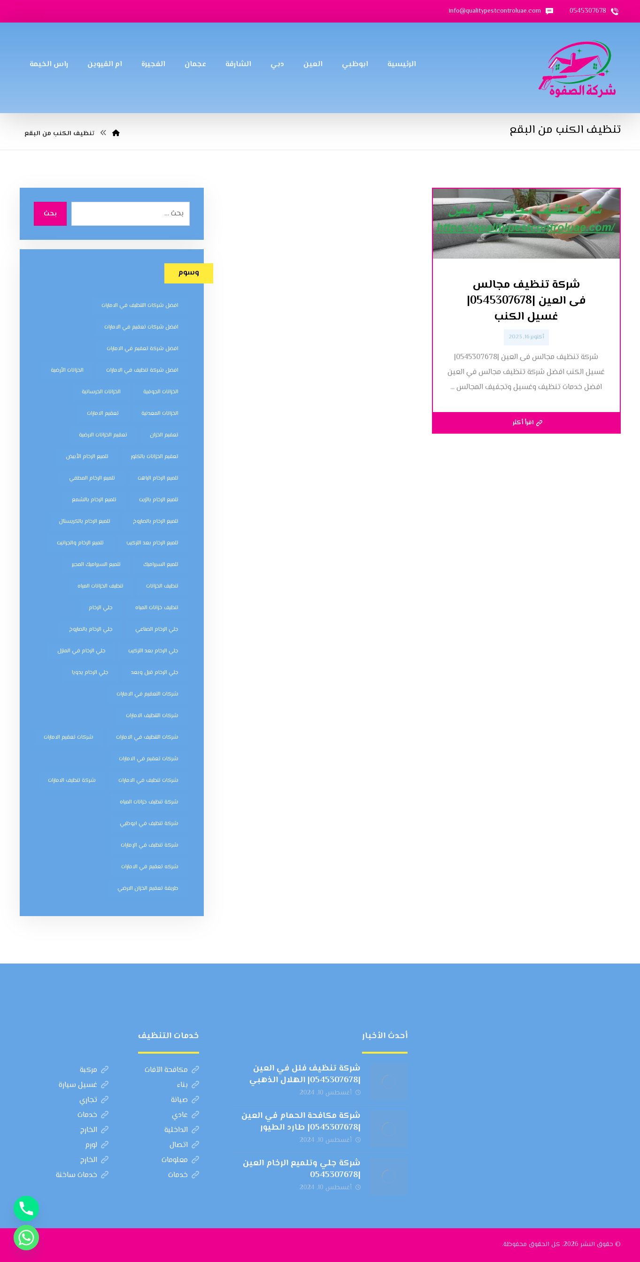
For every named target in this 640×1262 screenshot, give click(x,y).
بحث (50, 214)
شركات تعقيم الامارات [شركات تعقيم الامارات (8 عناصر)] (68, 737)
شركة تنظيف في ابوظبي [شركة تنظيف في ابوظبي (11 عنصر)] (149, 823)
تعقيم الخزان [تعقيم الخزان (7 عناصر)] (164, 435)
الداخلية (181, 1130)
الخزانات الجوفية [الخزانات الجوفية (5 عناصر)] (160, 392)
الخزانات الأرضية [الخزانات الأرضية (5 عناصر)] (67, 370)
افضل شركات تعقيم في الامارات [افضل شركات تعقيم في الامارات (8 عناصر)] (141, 327)
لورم (96, 1145)
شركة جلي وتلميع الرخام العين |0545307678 (302, 1169)
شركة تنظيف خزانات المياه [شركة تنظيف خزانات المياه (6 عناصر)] (149, 802)
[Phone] (26, 1208)
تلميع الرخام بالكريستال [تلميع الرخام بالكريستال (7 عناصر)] (84, 521)
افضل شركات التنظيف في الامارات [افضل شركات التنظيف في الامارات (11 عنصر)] (139, 305)
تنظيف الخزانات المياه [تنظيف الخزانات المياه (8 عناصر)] (100, 586)
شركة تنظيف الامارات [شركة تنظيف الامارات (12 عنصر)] (72, 780)
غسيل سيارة (83, 1085)
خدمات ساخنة (82, 1175)
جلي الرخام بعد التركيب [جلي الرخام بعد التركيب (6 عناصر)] (153, 651)
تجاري (93, 1100)
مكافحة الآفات (172, 1070)
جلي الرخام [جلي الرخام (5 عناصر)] (101, 608)
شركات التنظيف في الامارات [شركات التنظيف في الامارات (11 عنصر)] (147, 737)
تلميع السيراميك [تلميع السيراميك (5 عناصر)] (160, 564)
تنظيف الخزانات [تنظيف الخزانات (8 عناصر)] (162, 586)
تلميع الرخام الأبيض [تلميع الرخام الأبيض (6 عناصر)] (87, 456)
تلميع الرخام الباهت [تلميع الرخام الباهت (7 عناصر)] (158, 478)
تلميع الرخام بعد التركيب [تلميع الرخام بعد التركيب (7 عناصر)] (152, 543)
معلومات (180, 1160)
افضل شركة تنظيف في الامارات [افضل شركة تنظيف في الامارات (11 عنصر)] (142, 370)
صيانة (185, 1100)
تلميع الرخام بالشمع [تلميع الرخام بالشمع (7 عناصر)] (94, 500)
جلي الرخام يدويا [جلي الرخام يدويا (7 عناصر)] (90, 672)
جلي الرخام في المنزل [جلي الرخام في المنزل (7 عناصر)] (81, 651)
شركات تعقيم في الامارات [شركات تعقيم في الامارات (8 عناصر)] (148, 759)
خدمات (92, 1115)
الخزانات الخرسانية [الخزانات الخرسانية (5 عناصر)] (101, 392)
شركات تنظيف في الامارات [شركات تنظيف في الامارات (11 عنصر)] (148, 780)
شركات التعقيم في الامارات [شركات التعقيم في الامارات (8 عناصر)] (147, 694)
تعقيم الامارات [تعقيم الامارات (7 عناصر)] (103, 413)
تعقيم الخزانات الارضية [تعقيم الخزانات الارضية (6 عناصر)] (103, 435)
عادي (185, 1115)
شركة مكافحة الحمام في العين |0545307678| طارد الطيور (301, 1121)
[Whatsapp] (26, 1237)
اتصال (184, 1145)
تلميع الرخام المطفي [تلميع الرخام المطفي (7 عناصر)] (92, 478)
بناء (188, 1085)
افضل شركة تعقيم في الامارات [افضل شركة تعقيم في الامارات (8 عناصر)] (142, 348)
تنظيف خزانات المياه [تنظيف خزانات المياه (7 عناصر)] (156, 608)
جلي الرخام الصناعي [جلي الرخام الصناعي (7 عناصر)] (156, 629)
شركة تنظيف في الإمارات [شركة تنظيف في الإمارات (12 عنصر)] (149, 845)
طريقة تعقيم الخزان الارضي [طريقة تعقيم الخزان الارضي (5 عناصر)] (147, 888)
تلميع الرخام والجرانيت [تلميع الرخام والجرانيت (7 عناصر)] (80, 543)
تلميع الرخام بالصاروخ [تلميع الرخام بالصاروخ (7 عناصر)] (155, 521)
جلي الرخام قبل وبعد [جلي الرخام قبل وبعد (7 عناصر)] (154, 672)
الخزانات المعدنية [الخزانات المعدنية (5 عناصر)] (159, 413)
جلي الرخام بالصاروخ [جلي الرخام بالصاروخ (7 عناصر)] (91, 629)
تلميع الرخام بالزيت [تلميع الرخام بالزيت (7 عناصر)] (158, 500)
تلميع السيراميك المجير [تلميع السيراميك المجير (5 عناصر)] (96, 564)
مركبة (94, 1070)
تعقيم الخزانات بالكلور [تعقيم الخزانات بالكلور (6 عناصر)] (154, 456)
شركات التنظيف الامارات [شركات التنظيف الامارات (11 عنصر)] (152, 715)
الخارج (94, 1130)
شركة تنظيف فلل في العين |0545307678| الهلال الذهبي (305, 1074)
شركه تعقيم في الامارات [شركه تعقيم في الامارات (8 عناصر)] (149, 867)
